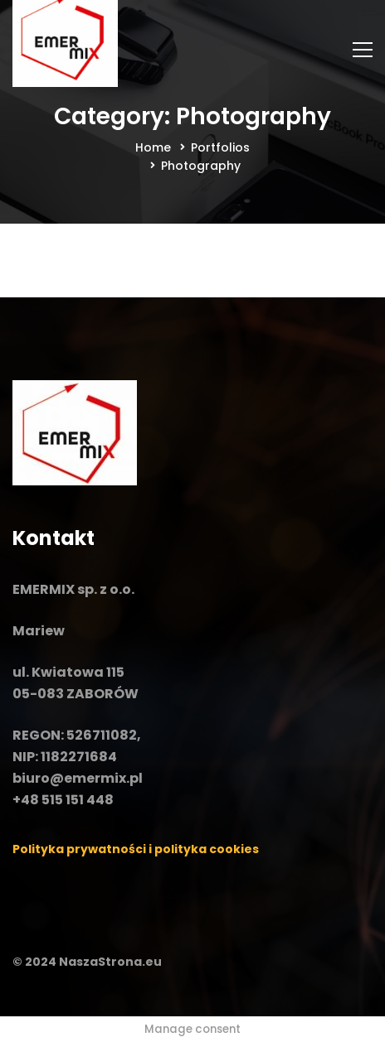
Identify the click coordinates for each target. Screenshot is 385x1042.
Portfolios (220, 147)
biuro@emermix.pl (77, 778)
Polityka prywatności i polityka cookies (135, 849)
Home (153, 147)
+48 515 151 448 (63, 799)
